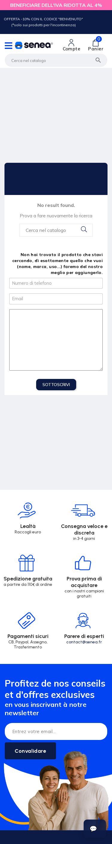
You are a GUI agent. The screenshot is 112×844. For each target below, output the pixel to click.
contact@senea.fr (84, 642)
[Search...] (56, 230)
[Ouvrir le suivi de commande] (95, 829)
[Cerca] (56, 60)
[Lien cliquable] (72, 45)
